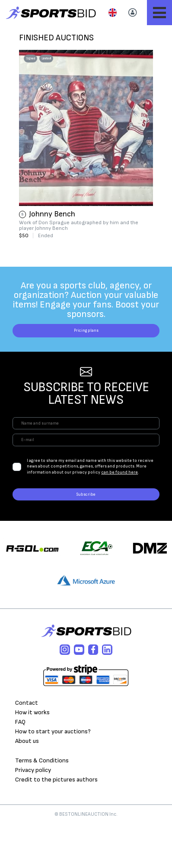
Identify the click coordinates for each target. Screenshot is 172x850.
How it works (32, 739)
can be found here (119, 492)
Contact (26, 729)
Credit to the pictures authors (56, 806)
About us (27, 767)
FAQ (20, 748)
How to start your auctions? (53, 758)
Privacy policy (33, 796)
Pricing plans (86, 334)
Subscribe (86, 517)
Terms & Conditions (42, 787)
